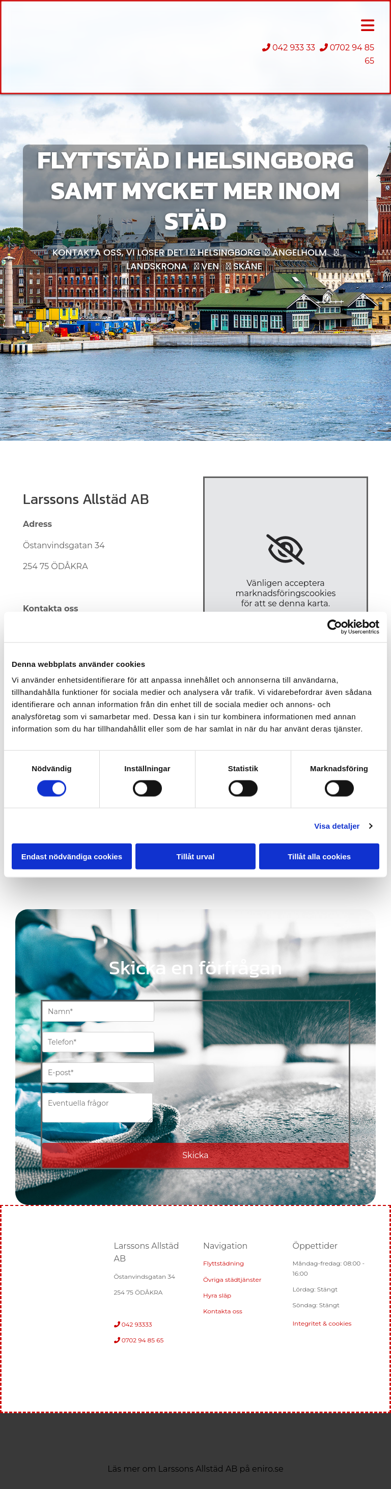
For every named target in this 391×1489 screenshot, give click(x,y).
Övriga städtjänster (232, 1279)
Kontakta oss (222, 1311)
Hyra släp (217, 1295)
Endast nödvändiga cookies (71, 856)
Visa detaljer (336, 825)
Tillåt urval (196, 856)
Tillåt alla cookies (319, 856)
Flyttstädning (223, 1263)
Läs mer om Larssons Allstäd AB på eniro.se (195, 1469)
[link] (285, 550)
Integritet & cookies (322, 1323)
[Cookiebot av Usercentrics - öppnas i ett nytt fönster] (334, 626)
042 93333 (134, 1324)
